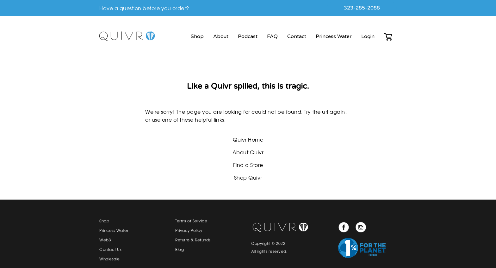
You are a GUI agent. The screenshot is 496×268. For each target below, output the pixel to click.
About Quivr (248, 152)
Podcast (247, 36)
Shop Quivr (248, 177)
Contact (296, 36)
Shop (197, 36)
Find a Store (248, 165)
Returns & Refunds (193, 240)
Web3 (105, 240)
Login (368, 36)
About (220, 36)
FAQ (272, 36)
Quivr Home (248, 139)
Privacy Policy (188, 230)
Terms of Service (191, 221)
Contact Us (110, 249)
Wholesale (109, 259)
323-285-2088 (362, 8)
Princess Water (334, 36)
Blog (179, 249)
